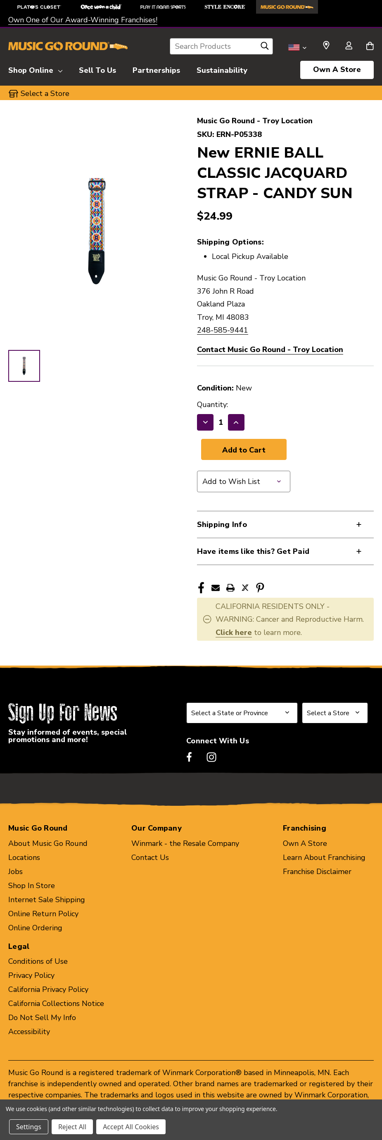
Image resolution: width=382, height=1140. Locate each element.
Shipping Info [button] (222, 524)
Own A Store (337, 69)
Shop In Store (31, 886)
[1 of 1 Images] (24, 366)
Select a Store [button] (45, 93)
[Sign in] (349, 46)
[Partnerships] (156, 69)
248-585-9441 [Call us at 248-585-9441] (222, 330)
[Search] (264, 48)
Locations (24, 857)
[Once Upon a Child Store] (101, 7)
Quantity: (212, 405)
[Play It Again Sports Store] (163, 7)
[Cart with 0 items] (370, 46)
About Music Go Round (48, 843)
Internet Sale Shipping (46, 900)
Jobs (15, 872)
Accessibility (29, 1032)
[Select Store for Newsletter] (335, 712)
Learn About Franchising (324, 857)
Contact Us (150, 857)
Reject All (72, 1126)
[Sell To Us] (97, 69)
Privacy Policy (31, 975)
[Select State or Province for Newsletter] (242, 712)
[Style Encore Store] (225, 7)
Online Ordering (35, 928)
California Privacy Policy (48, 989)
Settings (28, 1126)
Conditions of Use (38, 961)
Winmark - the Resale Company (185, 843)
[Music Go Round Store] (287, 7)
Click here (234, 632)
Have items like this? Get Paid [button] (253, 551)
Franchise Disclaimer (317, 872)
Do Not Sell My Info (42, 1018)
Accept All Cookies (131, 1126)
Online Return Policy (43, 914)
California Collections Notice (56, 1003)
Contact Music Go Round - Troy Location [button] (270, 349)
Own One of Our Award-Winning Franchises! (82, 20)
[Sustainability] (222, 69)
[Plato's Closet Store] (39, 7)
